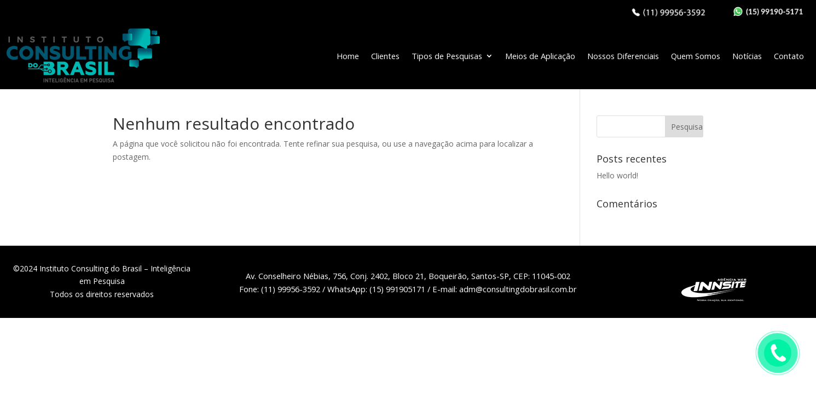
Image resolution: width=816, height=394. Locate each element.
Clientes (385, 55)
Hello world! (617, 175)
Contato (789, 55)
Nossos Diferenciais (623, 55)
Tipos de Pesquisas (447, 55)
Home (348, 55)
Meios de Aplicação (540, 55)
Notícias (747, 55)
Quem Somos (695, 55)
